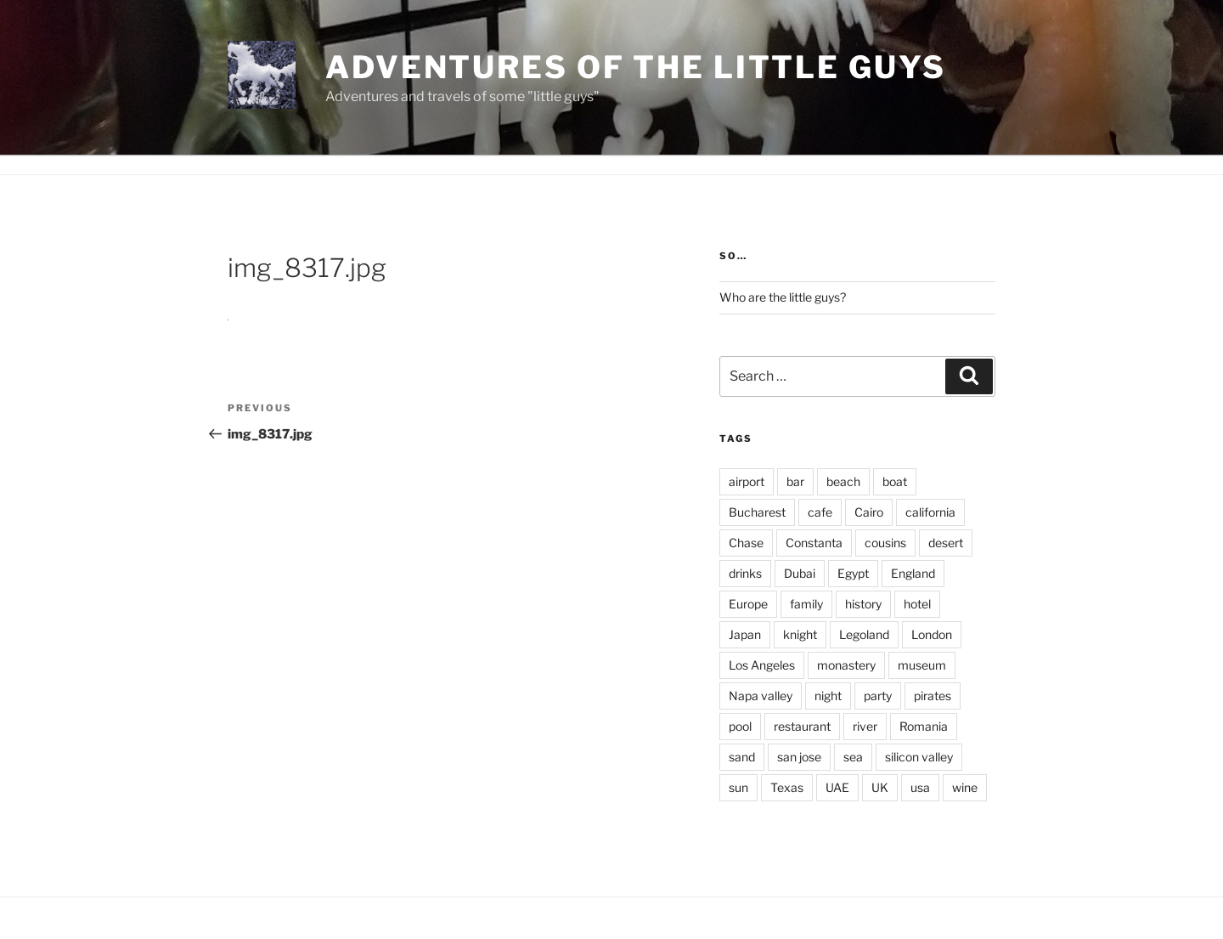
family (806, 604)
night (828, 695)
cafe (820, 512)
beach (843, 481)
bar (795, 481)
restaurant (802, 726)
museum (922, 665)
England (913, 573)
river (865, 726)
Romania (923, 726)
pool (740, 726)
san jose (799, 757)
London (931, 634)
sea (853, 757)
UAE (837, 787)
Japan (745, 634)
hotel (917, 604)
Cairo (868, 512)
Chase (746, 542)
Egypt (853, 573)
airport (746, 481)
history (863, 604)
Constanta (814, 542)
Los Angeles (762, 665)
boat (894, 481)
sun (738, 787)
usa (920, 787)
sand (742, 757)
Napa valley (760, 695)
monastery (846, 665)
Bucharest (757, 512)
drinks (745, 573)
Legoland (864, 634)
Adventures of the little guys (635, 67)
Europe (748, 604)
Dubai (799, 573)
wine (965, 787)
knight (800, 634)
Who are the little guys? (782, 297)
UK (879, 787)
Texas (786, 787)
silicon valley (919, 757)
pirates (932, 695)
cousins (885, 542)
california (930, 512)
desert (945, 542)
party (878, 695)
